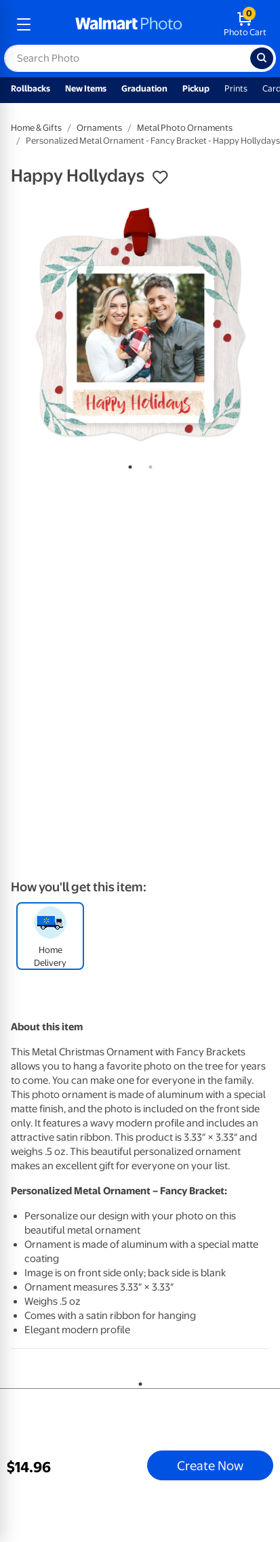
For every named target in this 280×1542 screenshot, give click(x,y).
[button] (160, 177)
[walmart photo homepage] (128, 24)
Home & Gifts (36, 128)
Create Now (210, 1465)
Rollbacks (30, 88)
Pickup (195, 88)
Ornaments (99, 128)
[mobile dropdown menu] (24, 24)
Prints (235, 88)
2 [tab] (148, 464)
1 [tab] (127, 464)
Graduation (144, 88)
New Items (85, 88)
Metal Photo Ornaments (185, 128)
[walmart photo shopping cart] (245, 24)
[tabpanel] (140, 324)
